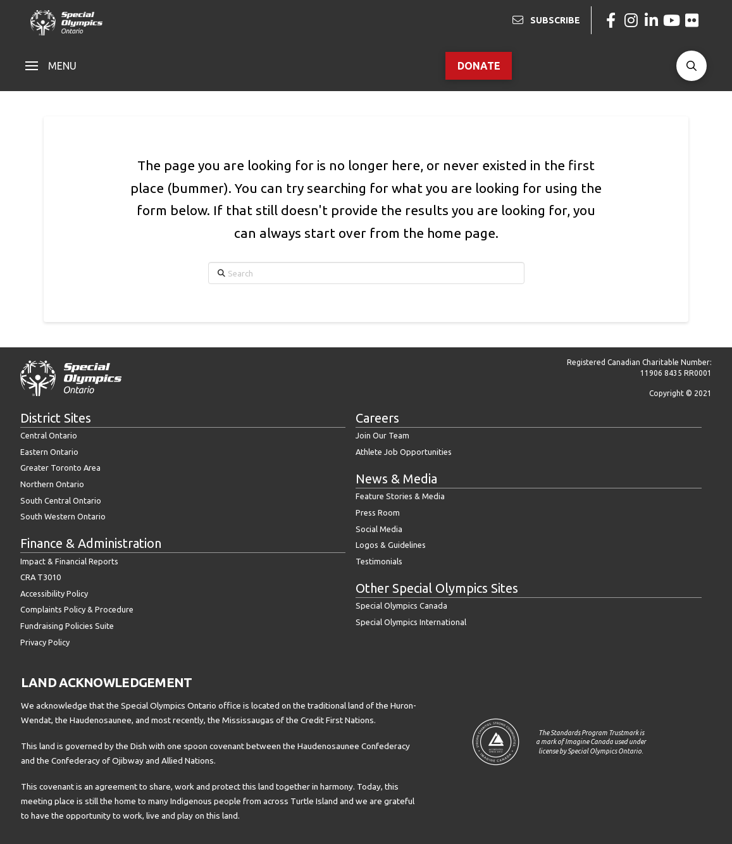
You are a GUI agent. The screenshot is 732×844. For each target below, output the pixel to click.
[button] (51, 66)
